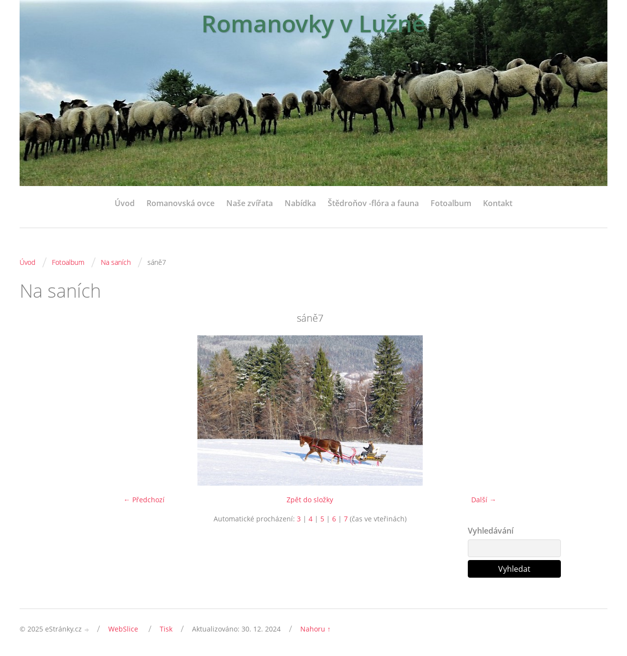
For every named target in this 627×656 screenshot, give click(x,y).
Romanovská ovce (180, 203)
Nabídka (300, 203)
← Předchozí (144, 499)
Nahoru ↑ (315, 628)
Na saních (116, 262)
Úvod (125, 203)
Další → (483, 499)
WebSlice (123, 628)
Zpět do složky (310, 499)
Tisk (166, 628)
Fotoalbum (451, 203)
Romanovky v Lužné (313, 23)
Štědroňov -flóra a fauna (373, 203)
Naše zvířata (249, 203)
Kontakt (497, 203)
